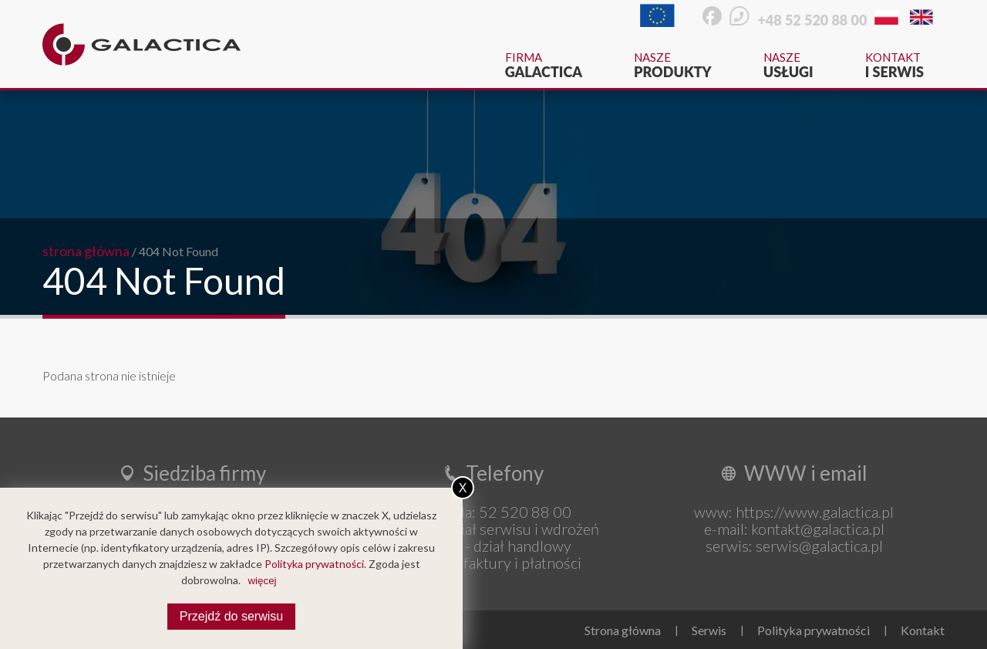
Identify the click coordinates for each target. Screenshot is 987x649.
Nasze (673, 65)
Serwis (709, 630)
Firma (543, 65)
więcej (262, 580)
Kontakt (894, 65)
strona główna (86, 250)
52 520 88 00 (525, 511)
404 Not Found (178, 251)
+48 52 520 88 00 (812, 20)
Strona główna (622, 630)
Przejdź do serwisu (231, 616)
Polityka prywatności (813, 630)
